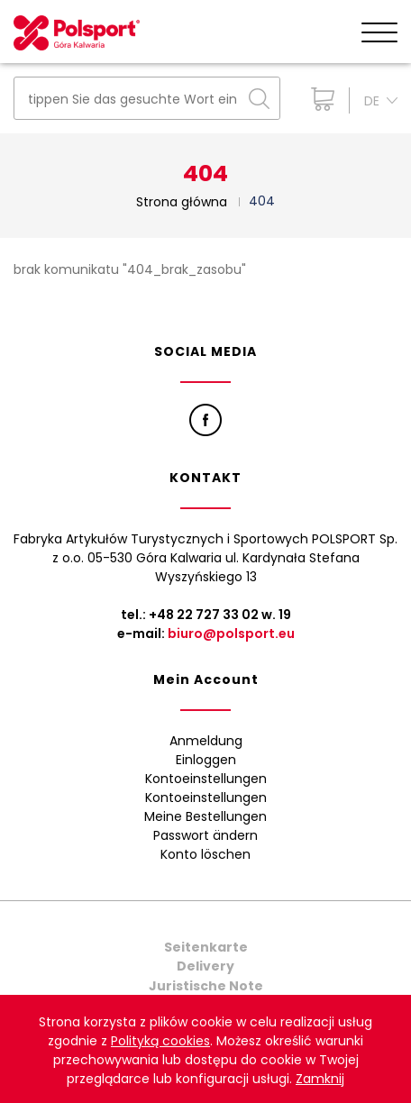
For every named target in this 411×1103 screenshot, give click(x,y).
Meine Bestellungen (205, 816)
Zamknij (320, 1079)
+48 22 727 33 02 (204, 615)
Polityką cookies (160, 1041)
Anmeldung (205, 741)
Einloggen (206, 760)
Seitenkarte (206, 947)
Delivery (205, 966)
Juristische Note (206, 986)
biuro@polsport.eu (231, 633)
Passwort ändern (205, 835)
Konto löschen (205, 854)
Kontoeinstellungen (206, 779)
